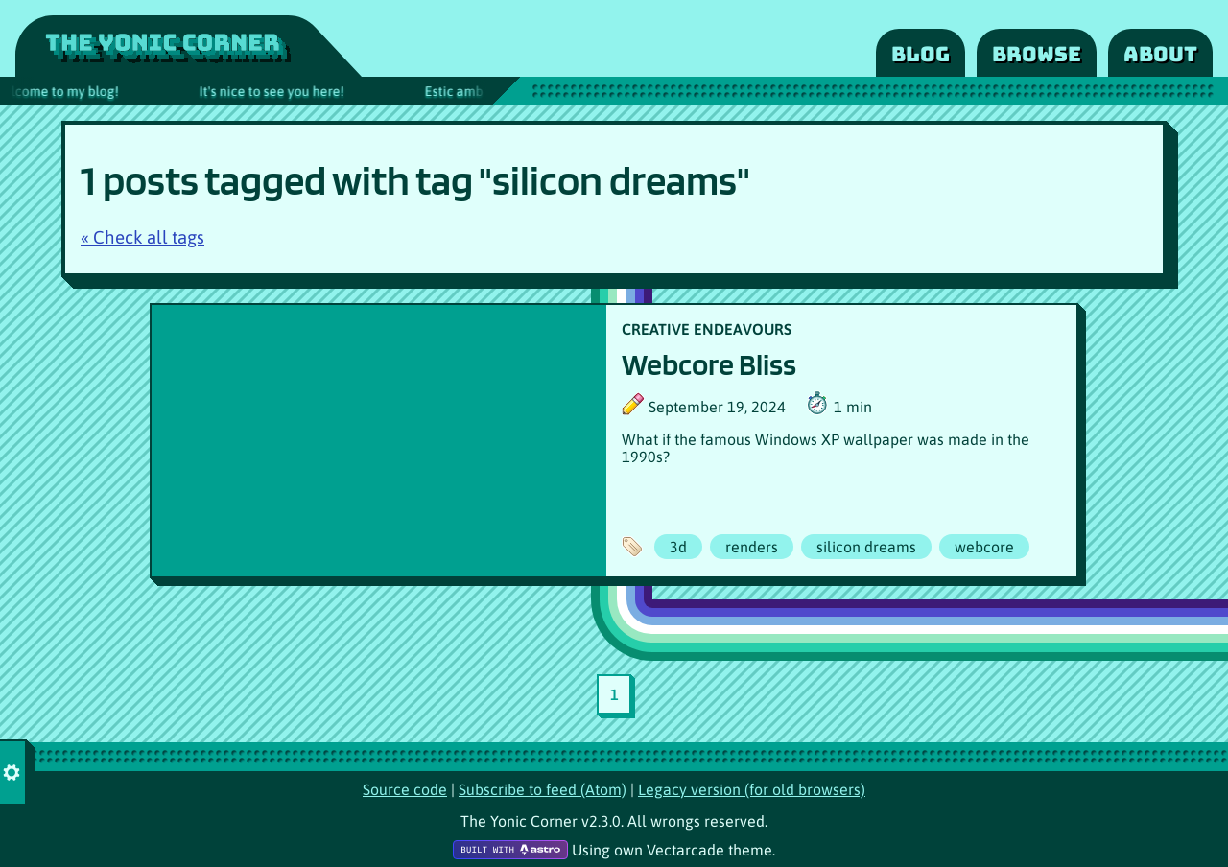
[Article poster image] (379, 440)
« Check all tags (142, 237)
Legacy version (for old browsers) (751, 789)
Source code (405, 789)
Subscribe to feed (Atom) (542, 789)
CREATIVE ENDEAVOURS (706, 329)
